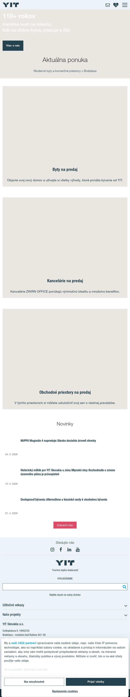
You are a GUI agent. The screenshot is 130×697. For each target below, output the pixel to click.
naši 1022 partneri (23, 643)
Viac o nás (13, 45)
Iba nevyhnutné (34, 681)
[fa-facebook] (61, 549)
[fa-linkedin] (69, 549)
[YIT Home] (11, 5)
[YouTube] (78, 549)
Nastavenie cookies (65, 691)
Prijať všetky (95, 681)
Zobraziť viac (65, 525)
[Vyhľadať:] (124, 586)
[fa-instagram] (52, 549)
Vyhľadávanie (65, 578)
